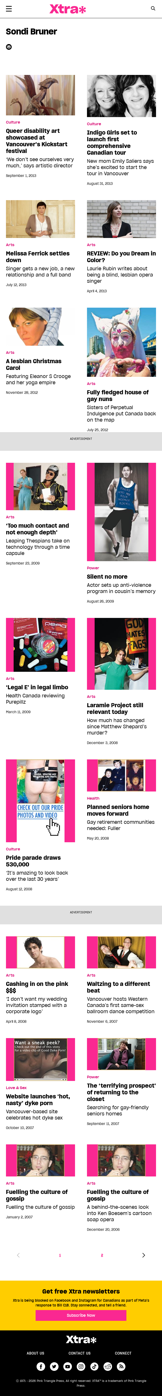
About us (35, 1353)
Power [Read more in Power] (93, 568)
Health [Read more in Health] (93, 798)
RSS (121, 1366)
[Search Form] (153, 9)
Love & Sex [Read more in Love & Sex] (16, 1088)
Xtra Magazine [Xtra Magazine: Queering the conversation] (68, 9)
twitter (54, 1366)
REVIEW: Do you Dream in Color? (121, 257)
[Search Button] (153, 8)
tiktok (94, 1366)
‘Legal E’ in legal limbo (37, 687)
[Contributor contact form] (9, 47)
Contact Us (80, 1353)
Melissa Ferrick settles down (38, 257)
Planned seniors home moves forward (118, 810)
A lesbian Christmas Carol (33, 364)
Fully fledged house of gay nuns (118, 395)
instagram (81, 1366)
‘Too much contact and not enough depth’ (37, 529)
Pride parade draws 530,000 (33, 861)
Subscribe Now (81, 1315)
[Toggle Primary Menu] (9, 9)
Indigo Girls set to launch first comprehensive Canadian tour (112, 142)
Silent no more (107, 576)
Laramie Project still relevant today (115, 708)
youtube (67, 1366)
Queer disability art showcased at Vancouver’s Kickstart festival (36, 141)
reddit (107, 1366)
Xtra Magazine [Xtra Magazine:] (81, 1339)
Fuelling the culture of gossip (37, 1195)
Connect (123, 1353)
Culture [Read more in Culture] (13, 122)
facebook (41, 1366)
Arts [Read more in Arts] (10, 245)
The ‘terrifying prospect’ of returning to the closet (121, 1092)
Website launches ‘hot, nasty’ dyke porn (38, 1100)
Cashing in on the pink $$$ (37, 987)
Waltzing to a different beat (118, 987)
